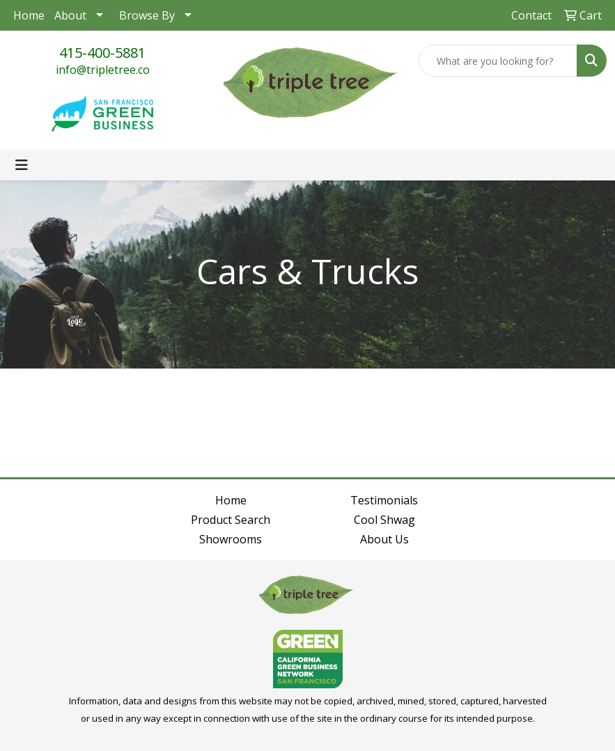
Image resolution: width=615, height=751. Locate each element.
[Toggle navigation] (21, 165)
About (70, 15)
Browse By (147, 15)
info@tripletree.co (103, 69)
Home (29, 15)
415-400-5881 (102, 52)
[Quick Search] (498, 61)
